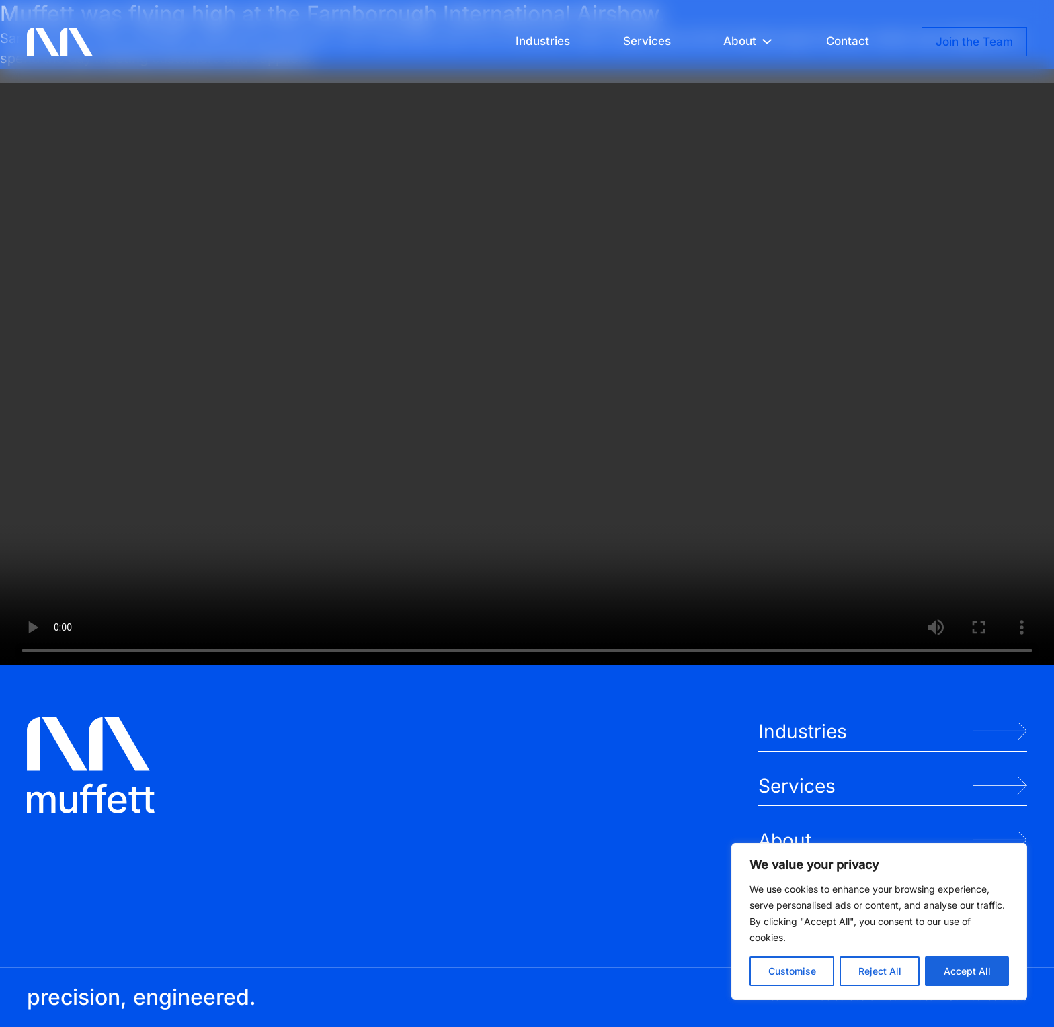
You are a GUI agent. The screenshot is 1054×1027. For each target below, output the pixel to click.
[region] (879, 921)
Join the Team (974, 41)
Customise (792, 971)
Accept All (967, 971)
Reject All (879, 971)
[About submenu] (767, 41)
